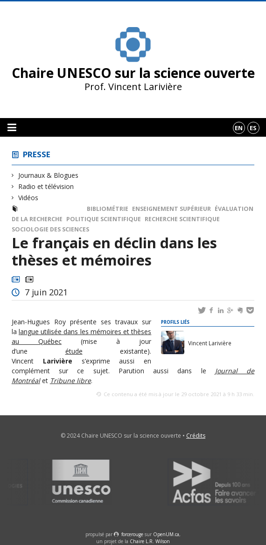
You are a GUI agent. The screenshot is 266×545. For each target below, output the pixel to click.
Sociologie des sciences (50, 229)
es (253, 128)
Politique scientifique (103, 219)
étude (74, 351)
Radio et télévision (46, 186)
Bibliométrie (107, 209)
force (132, 534)
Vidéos (28, 197)
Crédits (195, 436)
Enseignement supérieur (171, 209)
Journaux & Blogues (48, 175)
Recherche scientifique (182, 219)
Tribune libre (70, 380)
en (239, 128)
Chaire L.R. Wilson (150, 541)
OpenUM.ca (166, 534)
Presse (36, 154)
